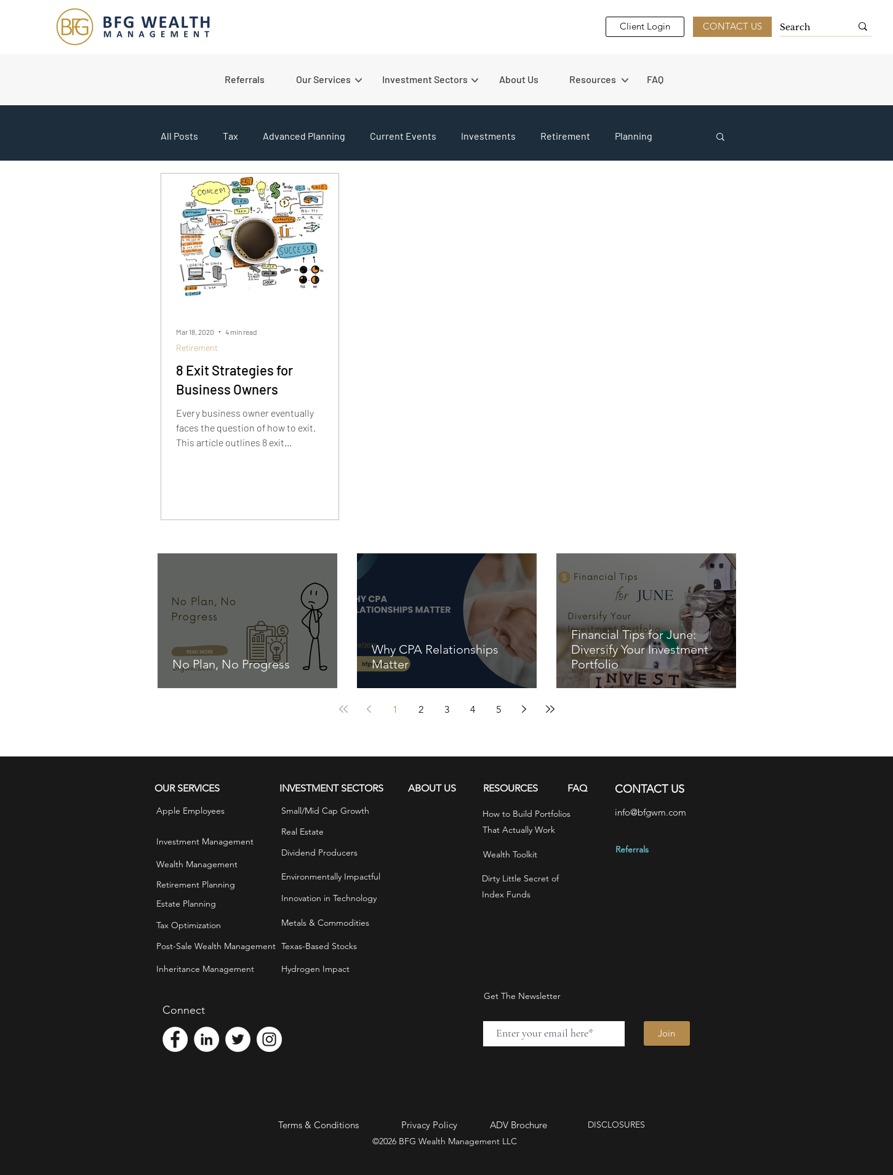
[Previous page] (369, 709)
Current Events (403, 136)
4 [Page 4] (472, 709)
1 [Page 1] (395, 709)
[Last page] (550, 709)
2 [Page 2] (420, 709)
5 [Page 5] (498, 709)
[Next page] (524, 709)
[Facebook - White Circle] (175, 1039)
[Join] (667, 1033)
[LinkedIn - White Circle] (206, 1039)
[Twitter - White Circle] (237, 1039)
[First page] (343, 709)
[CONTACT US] (732, 27)
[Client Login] (645, 27)
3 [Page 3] (446, 709)
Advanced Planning (304, 136)
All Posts (179, 136)
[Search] (806, 28)
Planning (633, 136)
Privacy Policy (429, 1125)
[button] (333, 79)
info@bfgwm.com (650, 812)
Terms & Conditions (318, 1125)
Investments (488, 136)
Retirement (565, 136)
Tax (230, 136)
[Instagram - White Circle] (269, 1039)
